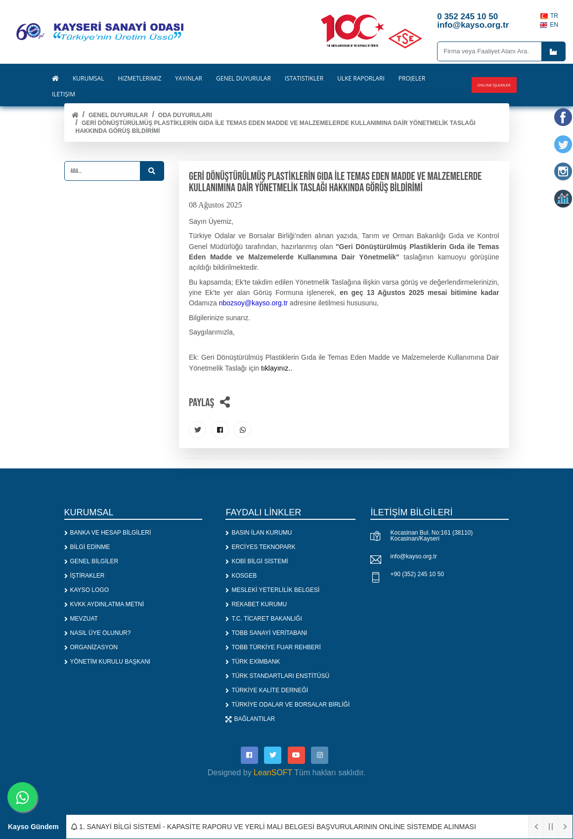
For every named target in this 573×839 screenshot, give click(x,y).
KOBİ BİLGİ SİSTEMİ (256, 561)
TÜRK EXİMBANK (252, 661)
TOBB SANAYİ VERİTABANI (266, 632)
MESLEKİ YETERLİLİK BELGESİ (272, 590)
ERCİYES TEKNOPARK (260, 547)
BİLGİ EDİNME (87, 547)
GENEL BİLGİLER (91, 561)
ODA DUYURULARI (185, 115)
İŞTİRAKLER (84, 575)
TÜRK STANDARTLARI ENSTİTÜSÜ (277, 675)
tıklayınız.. (276, 368)
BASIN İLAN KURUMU (258, 532)
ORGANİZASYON (91, 647)
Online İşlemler (494, 84)
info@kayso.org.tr (413, 556)
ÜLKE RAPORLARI (361, 79)
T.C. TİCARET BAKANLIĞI (263, 618)
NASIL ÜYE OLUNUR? (97, 632)
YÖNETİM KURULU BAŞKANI (107, 661)
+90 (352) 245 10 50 (416, 574)
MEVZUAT (81, 618)
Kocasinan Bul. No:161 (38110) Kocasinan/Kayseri (431, 535)
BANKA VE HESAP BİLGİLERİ (107, 532)
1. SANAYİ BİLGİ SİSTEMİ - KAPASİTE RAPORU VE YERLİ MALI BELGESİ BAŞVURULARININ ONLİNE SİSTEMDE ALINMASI (273, 827)
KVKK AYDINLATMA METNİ (104, 604)
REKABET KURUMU (256, 604)
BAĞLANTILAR (250, 718)
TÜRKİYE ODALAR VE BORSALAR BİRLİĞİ (287, 704)
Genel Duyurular (118, 115)
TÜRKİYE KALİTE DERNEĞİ (266, 690)
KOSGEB (241, 575)
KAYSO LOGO (86, 590)
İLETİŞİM (63, 94)
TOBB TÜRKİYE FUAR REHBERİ (272, 647)
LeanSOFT (273, 772)
